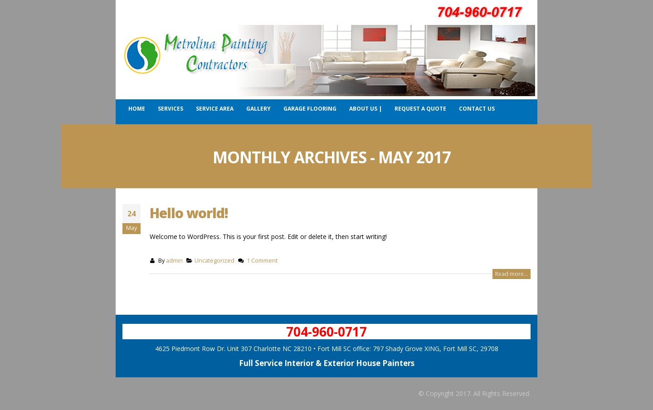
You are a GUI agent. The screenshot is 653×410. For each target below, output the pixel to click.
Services (170, 108)
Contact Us (477, 108)
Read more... (511, 274)
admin (174, 260)
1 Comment (262, 260)
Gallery (258, 108)
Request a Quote (420, 108)
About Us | (365, 108)
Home (136, 108)
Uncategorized (214, 260)
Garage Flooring (309, 108)
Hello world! (189, 213)
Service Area (215, 108)
